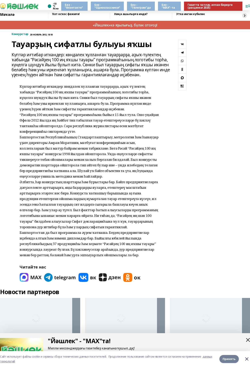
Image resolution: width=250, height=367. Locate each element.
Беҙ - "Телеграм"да (141, 6)
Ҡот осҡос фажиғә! (66, 14)
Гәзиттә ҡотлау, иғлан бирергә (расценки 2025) (210, 6)
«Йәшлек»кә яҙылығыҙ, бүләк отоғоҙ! (125, 25)
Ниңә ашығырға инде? (131, 14)
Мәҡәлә (7, 14)
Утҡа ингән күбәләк (190, 14)
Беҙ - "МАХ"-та (168, 6)
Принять (229, 359)
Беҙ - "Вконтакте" (74, 6)
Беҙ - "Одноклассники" (107, 6)
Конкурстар (20, 34)
